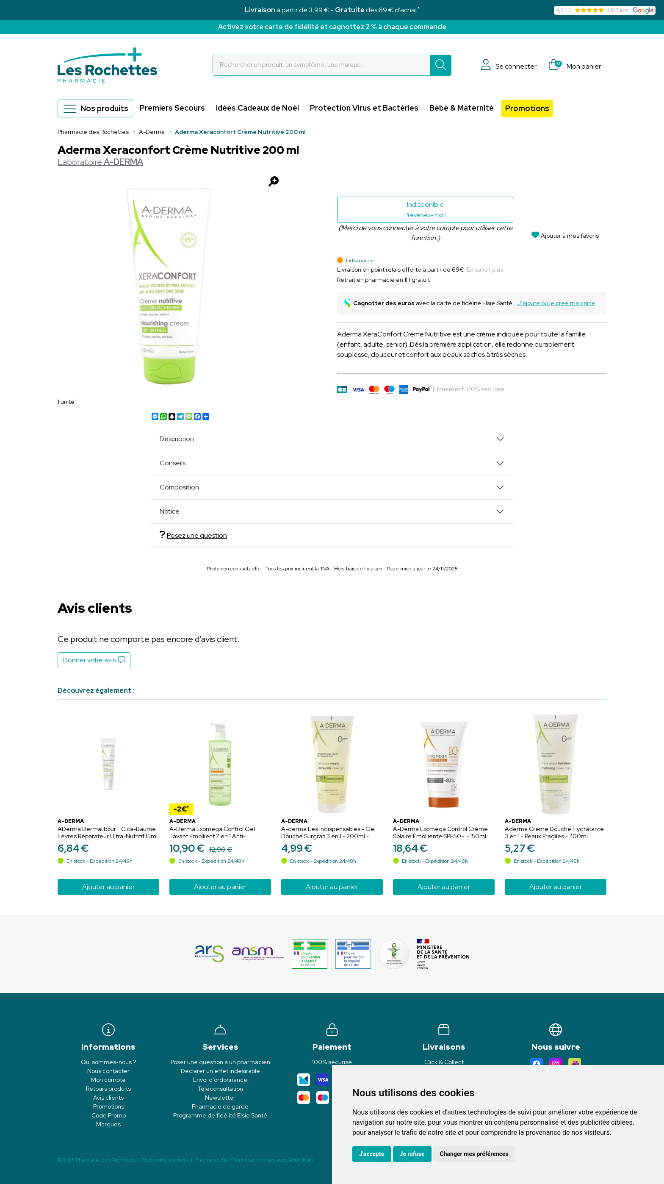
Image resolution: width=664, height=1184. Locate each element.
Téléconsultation (220, 1088)
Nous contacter (108, 1071)
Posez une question (193, 535)
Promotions (527, 108)
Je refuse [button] (412, 1154)
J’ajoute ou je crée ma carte (556, 303)
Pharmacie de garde (220, 1106)
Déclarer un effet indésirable (220, 1071)
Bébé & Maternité (461, 108)
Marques (108, 1124)
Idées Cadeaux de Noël (257, 108)
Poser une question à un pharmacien (220, 1062)
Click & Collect (444, 1062)
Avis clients (108, 1097)
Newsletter (220, 1097)
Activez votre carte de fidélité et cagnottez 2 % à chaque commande (332, 26)
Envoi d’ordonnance (220, 1080)
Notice (170, 511)
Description (177, 438)
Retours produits (108, 1088)
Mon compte (108, 1080)
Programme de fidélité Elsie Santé (220, 1115)
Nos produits (94, 108)
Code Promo (108, 1115)
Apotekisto (254, 1159)
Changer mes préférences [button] (474, 1154)
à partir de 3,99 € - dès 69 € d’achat (332, 10)
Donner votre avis (94, 660)
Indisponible (425, 209)
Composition (179, 487)
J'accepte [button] (372, 1154)
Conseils (172, 463)
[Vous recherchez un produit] (321, 65)
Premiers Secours (172, 108)
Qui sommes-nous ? (108, 1062)
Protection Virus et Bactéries (364, 108)
